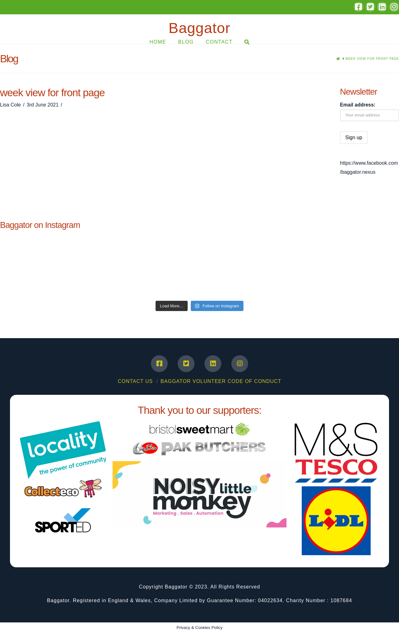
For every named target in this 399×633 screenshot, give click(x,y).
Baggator (199, 28)
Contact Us (135, 381)
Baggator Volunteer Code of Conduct (221, 381)
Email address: (358, 104)
